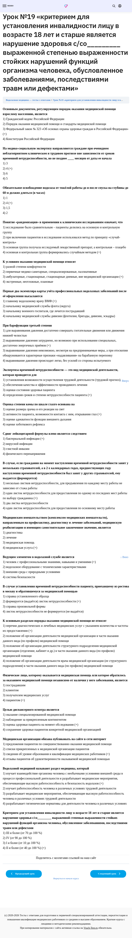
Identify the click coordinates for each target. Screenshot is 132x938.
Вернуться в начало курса (66, 878)
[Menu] (8, 6)
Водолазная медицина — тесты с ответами (28, 100)
